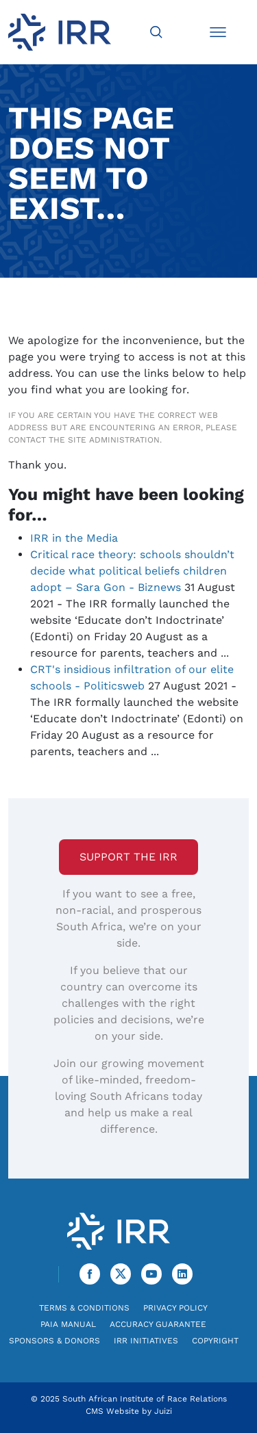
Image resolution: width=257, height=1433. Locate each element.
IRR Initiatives (146, 1340)
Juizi (163, 1411)
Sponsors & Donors (54, 1340)
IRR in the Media (74, 537)
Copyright (215, 1340)
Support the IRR (128, 856)
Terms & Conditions (84, 1308)
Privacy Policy (175, 1308)
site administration (114, 440)
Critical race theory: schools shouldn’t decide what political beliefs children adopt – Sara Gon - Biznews (132, 571)
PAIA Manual (68, 1324)
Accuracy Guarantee (158, 1324)
